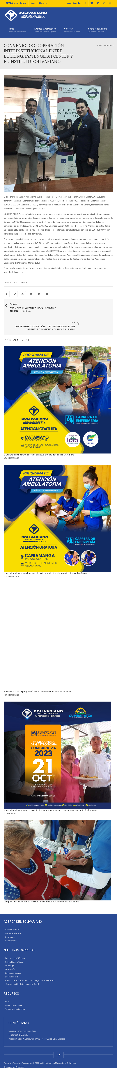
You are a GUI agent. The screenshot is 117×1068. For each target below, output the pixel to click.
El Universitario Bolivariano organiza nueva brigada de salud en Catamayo (39, 442)
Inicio (17, 30)
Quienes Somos (12, 917)
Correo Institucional (13, 993)
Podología (9, 953)
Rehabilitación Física (14, 950)
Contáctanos (10, 928)
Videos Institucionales (15, 997)
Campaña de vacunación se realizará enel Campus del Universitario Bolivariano (41, 889)
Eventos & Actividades (45, 30)
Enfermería (10, 957)
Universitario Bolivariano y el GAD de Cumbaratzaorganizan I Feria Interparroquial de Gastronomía (50, 798)
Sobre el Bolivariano (97, 30)
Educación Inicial (12, 964)
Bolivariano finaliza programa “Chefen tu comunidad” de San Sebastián (38, 679)
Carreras (72, 30)
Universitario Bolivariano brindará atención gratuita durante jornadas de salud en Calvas (45, 561)
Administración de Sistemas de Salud (22, 972)
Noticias (43, 3)
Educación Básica (13, 960)
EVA (33, 3)
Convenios (22, 282)
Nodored (20, 1055)
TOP (58, 1042)
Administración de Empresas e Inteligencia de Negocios (30, 968)
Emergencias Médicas (15, 946)
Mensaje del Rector (13, 921)
